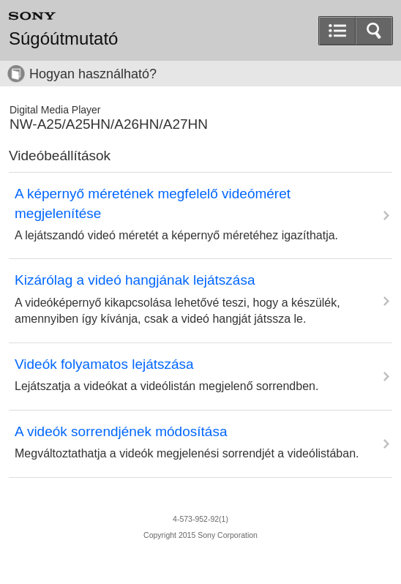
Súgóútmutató (63, 39)
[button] (374, 31)
